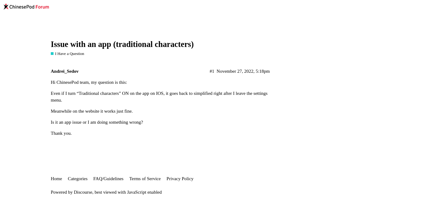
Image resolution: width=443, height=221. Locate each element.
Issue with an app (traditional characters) (122, 44)
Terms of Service (145, 178)
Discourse (83, 192)
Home (56, 178)
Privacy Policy (180, 178)
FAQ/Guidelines (108, 178)
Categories (77, 178)
